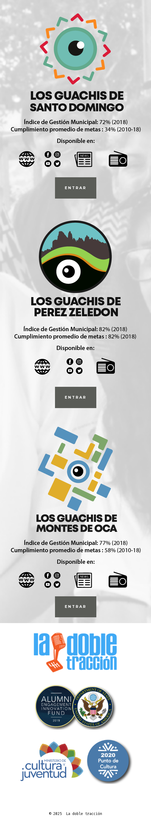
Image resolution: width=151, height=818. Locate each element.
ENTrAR (76, 397)
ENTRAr (76, 187)
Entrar (76, 606)
